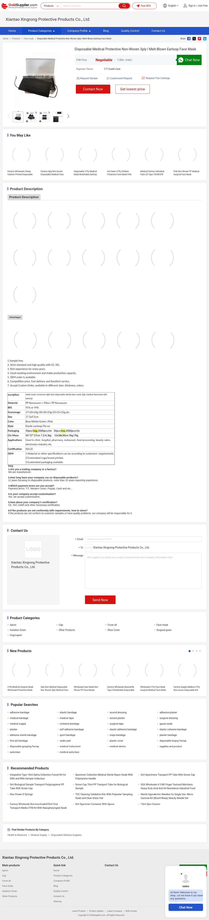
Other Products (67, 630)
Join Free (203, 5)
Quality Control (130, 30)
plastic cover (116, 740)
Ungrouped (16, 635)
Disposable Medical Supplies (66, 835)
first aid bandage (19, 740)
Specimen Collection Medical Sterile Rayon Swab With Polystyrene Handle (104, 776)
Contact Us (158, 30)
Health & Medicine (17, 835)
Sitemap (57, 901)
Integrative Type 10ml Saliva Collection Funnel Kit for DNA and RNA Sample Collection (38, 776)
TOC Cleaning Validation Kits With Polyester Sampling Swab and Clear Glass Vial (104, 796)
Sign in (192, 5)
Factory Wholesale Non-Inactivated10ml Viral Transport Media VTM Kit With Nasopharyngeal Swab (38, 806)
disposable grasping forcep (24, 746)
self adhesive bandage (72, 729)
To (80, 547)
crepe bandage (118, 735)
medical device (118, 746)
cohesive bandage (69, 723)
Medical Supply (39, 835)
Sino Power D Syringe (21, 794)
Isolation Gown (18, 630)
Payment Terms (84, 69)
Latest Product (78, 911)
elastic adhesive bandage (123, 729)
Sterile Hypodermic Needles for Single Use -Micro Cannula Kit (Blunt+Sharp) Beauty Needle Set (167, 796)
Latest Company (114, 911)
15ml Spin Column (150, 804)
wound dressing (118, 712)
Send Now (100, 600)
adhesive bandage (19, 712)
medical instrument (70, 746)
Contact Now (93, 89)
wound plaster (117, 718)
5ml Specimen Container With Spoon (95, 804)
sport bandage (67, 735)
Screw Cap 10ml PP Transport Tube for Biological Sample (101, 786)
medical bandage (19, 718)
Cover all (112, 624)
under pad (65, 740)
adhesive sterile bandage (23, 735)
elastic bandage (68, 712)
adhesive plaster (168, 712)
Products (16, 38)
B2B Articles (131, 911)
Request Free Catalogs (158, 78)
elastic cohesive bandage (173, 729)
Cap (61, 624)
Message (77, 555)
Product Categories (41, 30)
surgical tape (117, 723)
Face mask (29, 38)
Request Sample (89, 78)
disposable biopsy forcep (173, 740)
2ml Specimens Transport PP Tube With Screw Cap (168, 774)
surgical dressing (169, 718)
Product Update (96, 911)
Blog (106, 30)
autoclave (15, 752)
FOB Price (81, 60)
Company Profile (79, 30)
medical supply (18, 723)
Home (12, 30)
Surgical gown (164, 630)
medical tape (67, 718)
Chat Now (185, 907)
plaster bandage (168, 735)
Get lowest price (132, 89)
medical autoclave (69, 752)
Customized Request (121, 78)
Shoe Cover (114, 630)
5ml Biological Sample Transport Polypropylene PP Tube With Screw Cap (37, 786)
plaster (13, 729)
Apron (13, 624)
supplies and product (171, 746)
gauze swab (166, 723)
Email (78, 539)
